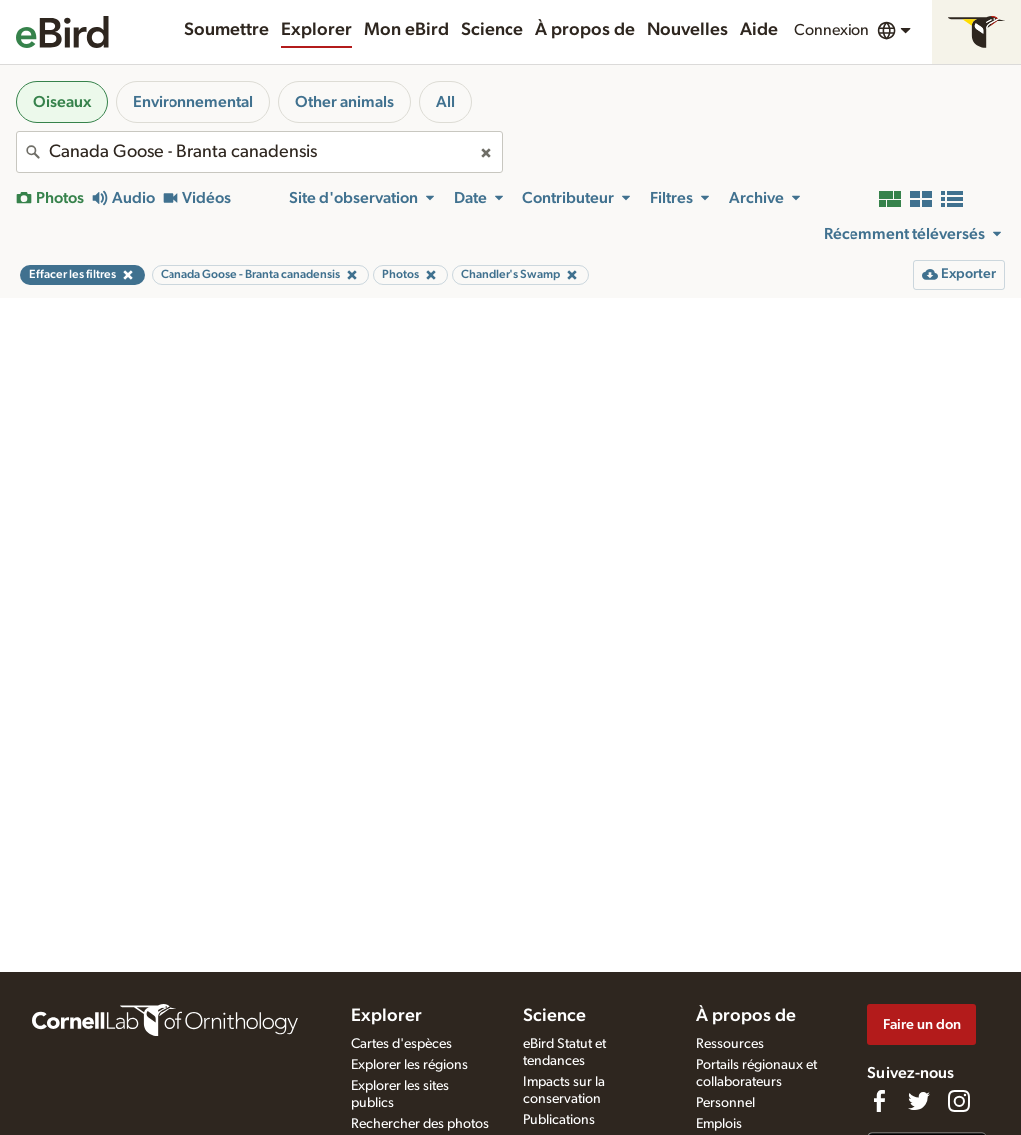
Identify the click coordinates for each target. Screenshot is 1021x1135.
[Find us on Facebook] (879, 1101)
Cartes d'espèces (401, 1044)
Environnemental (193, 102)
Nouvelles (687, 30)
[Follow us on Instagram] (959, 1101)
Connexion (831, 30)
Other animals (344, 102)
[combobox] (259, 152)
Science (492, 30)
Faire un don (922, 1024)
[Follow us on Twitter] (919, 1101)
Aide (759, 30)
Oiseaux (62, 102)
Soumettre (226, 30)
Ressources (730, 1044)
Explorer (316, 30)
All (445, 102)
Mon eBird (406, 30)
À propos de (585, 30)
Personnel (725, 1103)
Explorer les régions (409, 1065)
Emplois (719, 1124)
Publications (559, 1120)
